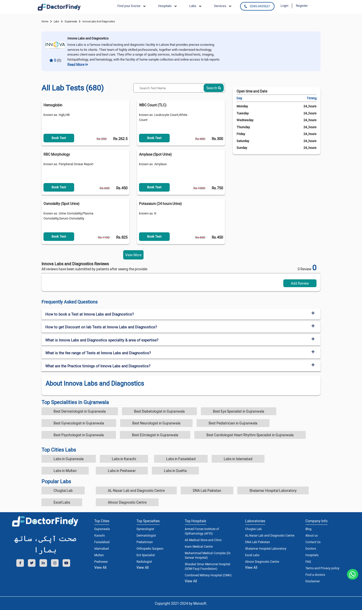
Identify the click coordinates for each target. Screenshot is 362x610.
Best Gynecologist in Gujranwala (79, 423)
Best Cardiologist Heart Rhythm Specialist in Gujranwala (250, 434)
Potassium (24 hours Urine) (160, 203)
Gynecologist (145, 529)
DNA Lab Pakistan (207, 490)
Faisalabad (102, 542)
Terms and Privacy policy (322, 568)
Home (44, 21)
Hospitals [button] (165, 6)
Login (284, 5)
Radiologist (144, 561)
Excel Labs (62, 502)
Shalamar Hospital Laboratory (273, 490)
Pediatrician (145, 542)
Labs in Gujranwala (69, 458)
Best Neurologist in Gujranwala (156, 423)
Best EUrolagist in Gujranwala (155, 434)
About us (311, 535)
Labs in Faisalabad (181, 458)
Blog (308, 529)
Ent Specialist (146, 555)
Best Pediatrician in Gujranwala (233, 423)
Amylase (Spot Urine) (155, 154)
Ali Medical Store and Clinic (203, 540)
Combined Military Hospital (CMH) (208, 575)
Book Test (59, 138)
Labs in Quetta (175, 470)
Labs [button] (192, 6)
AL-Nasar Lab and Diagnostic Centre (136, 490)
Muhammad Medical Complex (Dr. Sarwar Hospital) (208, 555)
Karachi (99, 535)
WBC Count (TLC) (152, 105)
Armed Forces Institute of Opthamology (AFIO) (202, 531)
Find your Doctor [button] (129, 6)
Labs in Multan (65, 470)
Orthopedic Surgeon (150, 548)
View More (133, 254)
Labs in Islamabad (238, 458)
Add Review (300, 283)
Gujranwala (71, 21)
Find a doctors (315, 575)
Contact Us (313, 542)
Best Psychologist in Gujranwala (79, 434)
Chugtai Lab (63, 490)
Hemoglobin (52, 105)
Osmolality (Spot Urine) (61, 203)
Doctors (310, 548)
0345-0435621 (257, 6)
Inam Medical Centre (199, 546)
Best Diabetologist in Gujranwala (159, 411)
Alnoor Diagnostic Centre (127, 502)
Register (302, 5)
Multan (99, 555)
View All (100, 567)
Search (213, 87)
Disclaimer (312, 581)
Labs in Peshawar (122, 470)
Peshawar (101, 561)
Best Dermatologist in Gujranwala (80, 411)
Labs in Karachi (124, 458)
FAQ (308, 561)
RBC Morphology (56, 154)
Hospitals (312, 555)
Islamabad (101, 548)
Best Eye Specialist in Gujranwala (238, 411)
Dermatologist (146, 535)
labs (56, 21)
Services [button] (220, 6)
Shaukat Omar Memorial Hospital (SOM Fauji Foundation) (207, 566)
